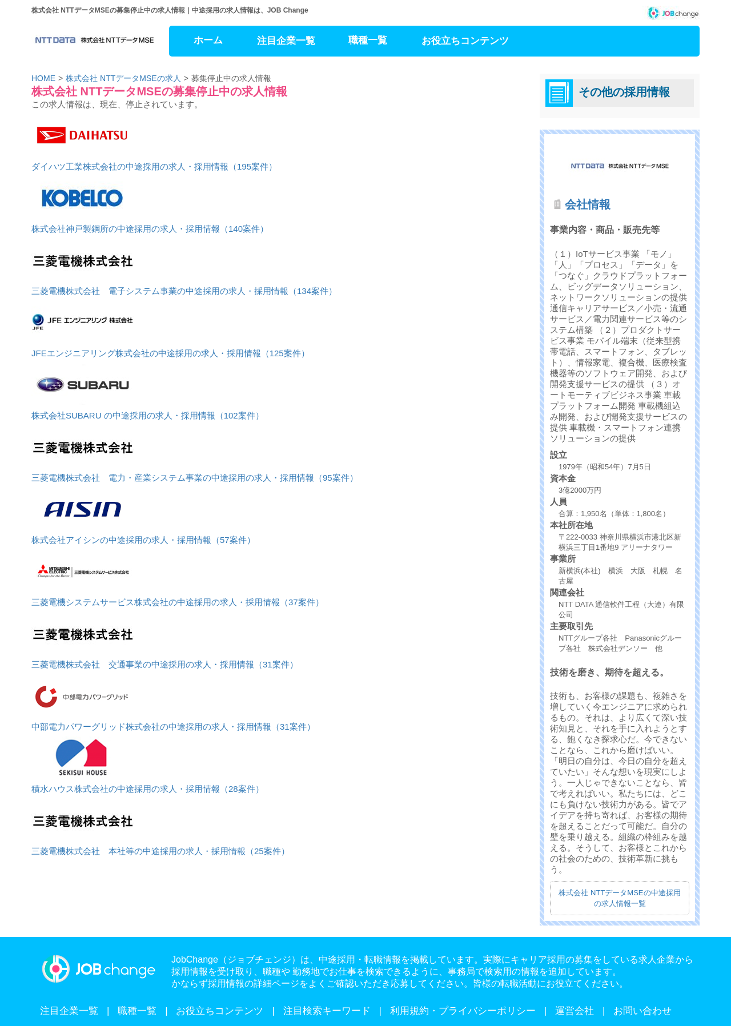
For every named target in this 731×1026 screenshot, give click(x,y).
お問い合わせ (642, 1010)
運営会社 (574, 1010)
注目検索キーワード (327, 1010)
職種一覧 (367, 40)
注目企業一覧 (286, 40)
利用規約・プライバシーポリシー (463, 1010)
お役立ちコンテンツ (465, 40)
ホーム (208, 40)
